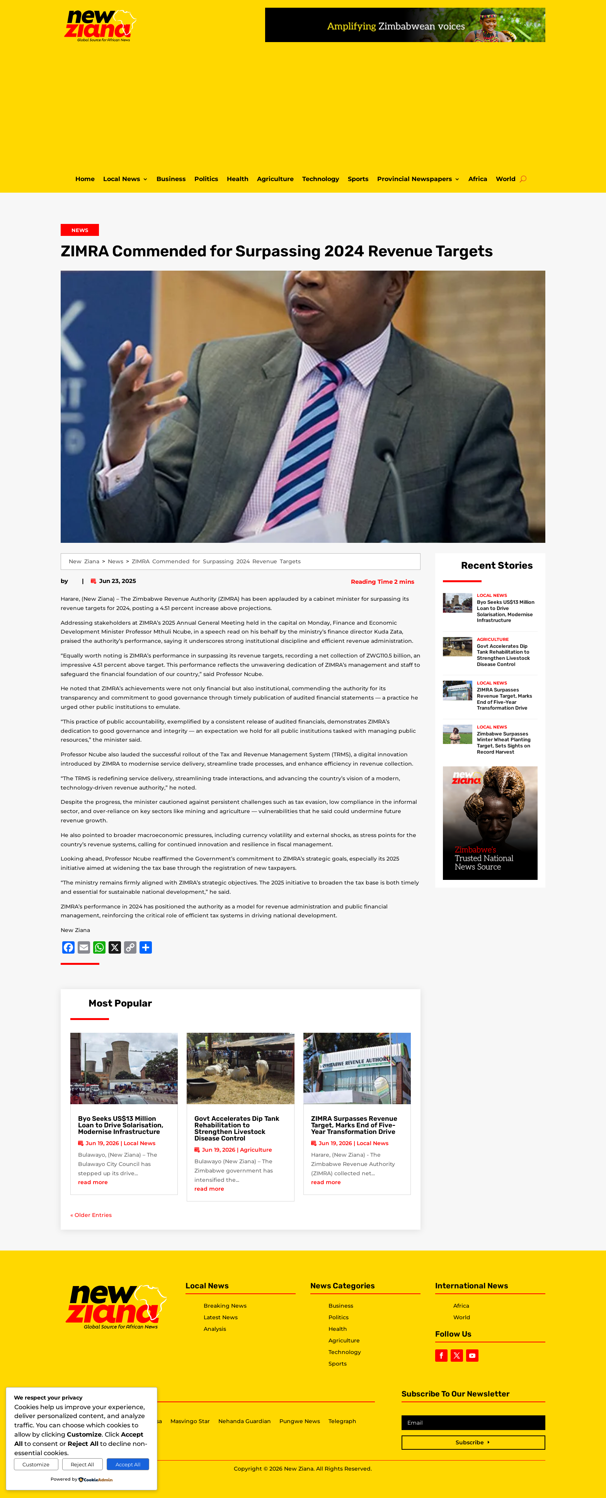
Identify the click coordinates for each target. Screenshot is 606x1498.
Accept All (128, 1464)
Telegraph (342, 1421)
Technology (320, 179)
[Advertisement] (303, 108)
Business (171, 179)
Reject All (82, 1464)
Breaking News (225, 1305)
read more (93, 1182)
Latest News (221, 1317)
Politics (206, 179)
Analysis (215, 1328)
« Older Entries (91, 1215)
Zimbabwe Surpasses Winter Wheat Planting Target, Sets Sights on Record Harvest (504, 743)
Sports (358, 179)
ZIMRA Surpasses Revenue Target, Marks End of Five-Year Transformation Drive (354, 1125)
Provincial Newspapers (414, 179)
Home (85, 179)
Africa (477, 179)
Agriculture (275, 179)
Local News (121, 179)
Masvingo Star (190, 1421)
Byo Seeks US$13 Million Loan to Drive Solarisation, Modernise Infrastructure (120, 1125)
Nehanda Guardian (244, 1421)
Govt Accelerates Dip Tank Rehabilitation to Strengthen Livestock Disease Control (236, 1128)
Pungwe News (299, 1421)
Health (238, 179)
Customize (35, 1464)
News (79, 230)
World (506, 179)
